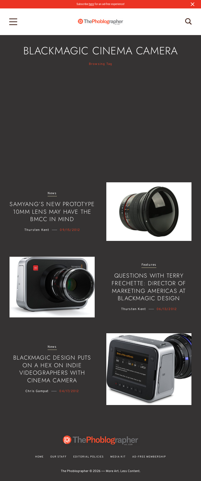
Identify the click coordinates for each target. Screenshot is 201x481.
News (52, 194)
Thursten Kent (36, 230)
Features (149, 265)
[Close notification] (192, 4)
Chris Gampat (37, 391)
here (91, 4)
